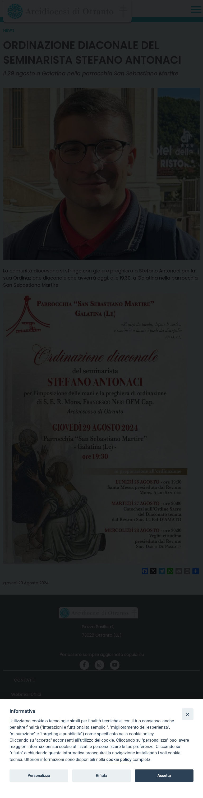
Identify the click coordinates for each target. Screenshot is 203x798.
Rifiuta (101, 775)
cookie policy (118, 759)
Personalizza (38, 775)
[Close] (187, 714)
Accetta (164, 775)
